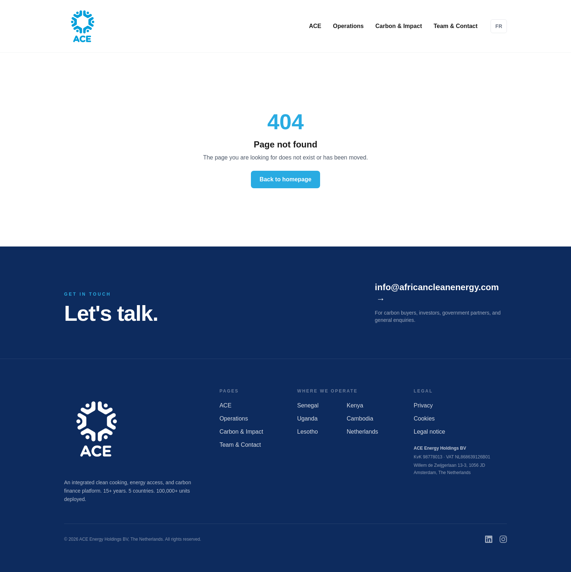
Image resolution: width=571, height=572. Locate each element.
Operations (348, 26)
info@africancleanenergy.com (437, 293)
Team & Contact (456, 26)
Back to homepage (285, 179)
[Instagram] (503, 539)
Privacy (423, 405)
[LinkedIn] (488, 539)
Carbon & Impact (398, 26)
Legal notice (429, 432)
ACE (315, 26)
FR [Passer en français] (498, 26)
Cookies (424, 418)
